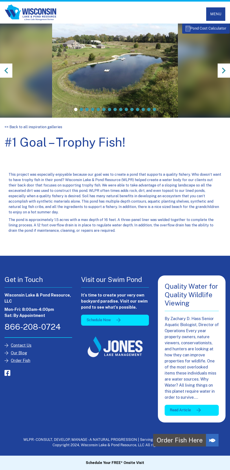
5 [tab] (98, 112)
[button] (212, 440)
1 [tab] (75, 112)
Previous (6, 73)
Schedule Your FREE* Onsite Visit (115, 463)
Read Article (180, 412)
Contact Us (21, 347)
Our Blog (19, 355)
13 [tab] (143, 112)
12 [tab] (137, 112)
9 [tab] (120, 112)
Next (223, 73)
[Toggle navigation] (215, 14)
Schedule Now (98, 322)
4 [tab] (92, 112)
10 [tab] (126, 112)
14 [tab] (148, 112)
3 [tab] (87, 112)
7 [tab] (109, 112)
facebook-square (7, 375)
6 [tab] (104, 112)
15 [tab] (154, 112)
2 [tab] (81, 112)
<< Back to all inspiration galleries (33, 129)
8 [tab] (115, 112)
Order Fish (20, 363)
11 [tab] (132, 112)
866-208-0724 (32, 329)
